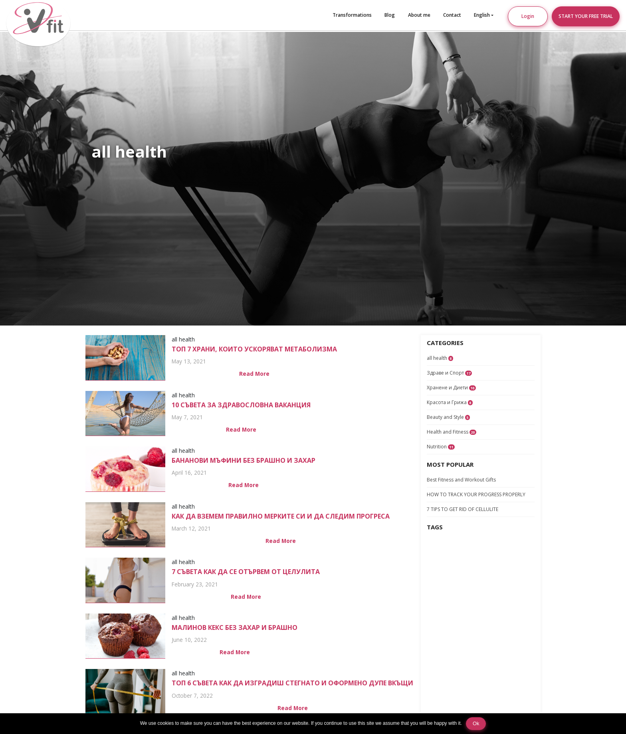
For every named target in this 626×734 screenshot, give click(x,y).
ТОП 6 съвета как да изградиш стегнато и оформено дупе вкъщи (292, 683)
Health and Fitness (451, 431)
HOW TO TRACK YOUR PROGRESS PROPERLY (476, 494)
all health (440, 358)
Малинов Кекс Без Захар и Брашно (234, 627)
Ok (476, 723)
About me (419, 15)
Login (527, 16)
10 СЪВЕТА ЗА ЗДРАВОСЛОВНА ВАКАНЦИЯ (241, 405)
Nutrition (441, 446)
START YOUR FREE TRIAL (586, 16)
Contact (452, 15)
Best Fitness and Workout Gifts (461, 479)
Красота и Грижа (450, 402)
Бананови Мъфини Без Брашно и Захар (243, 460)
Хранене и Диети (451, 387)
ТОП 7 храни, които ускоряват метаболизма (254, 349)
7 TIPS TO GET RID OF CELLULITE (462, 509)
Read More (254, 373)
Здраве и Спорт (449, 372)
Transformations (352, 15)
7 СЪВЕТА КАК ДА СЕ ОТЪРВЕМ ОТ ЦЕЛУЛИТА (246, 571)
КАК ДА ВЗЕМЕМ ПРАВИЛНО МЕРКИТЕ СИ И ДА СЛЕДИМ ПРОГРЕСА (281, 516)
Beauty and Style (448, 417)
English (482, 15)
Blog (389, 15)
